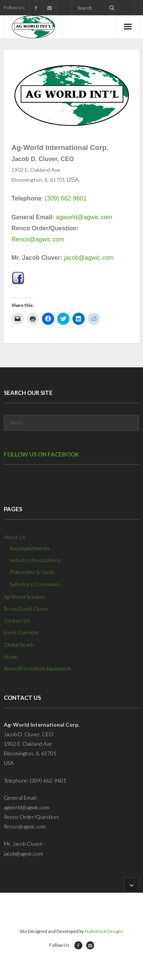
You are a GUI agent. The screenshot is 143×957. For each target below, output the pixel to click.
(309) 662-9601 (66, 198)
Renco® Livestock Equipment (37, 668)
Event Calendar (21, 632)
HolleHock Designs (104, 931)
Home (11, 656)
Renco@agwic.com (37, 239)
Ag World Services (24, 596)
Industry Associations (35, 560)
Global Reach (19, 644)
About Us (15, 537)
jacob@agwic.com (89, 257)
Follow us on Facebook (41, 454)
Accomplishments (30, 548)
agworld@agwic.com (84, 217)
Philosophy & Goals (32, 572)
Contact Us (17, 620)
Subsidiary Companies (35, 584)
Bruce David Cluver (26, 608)
